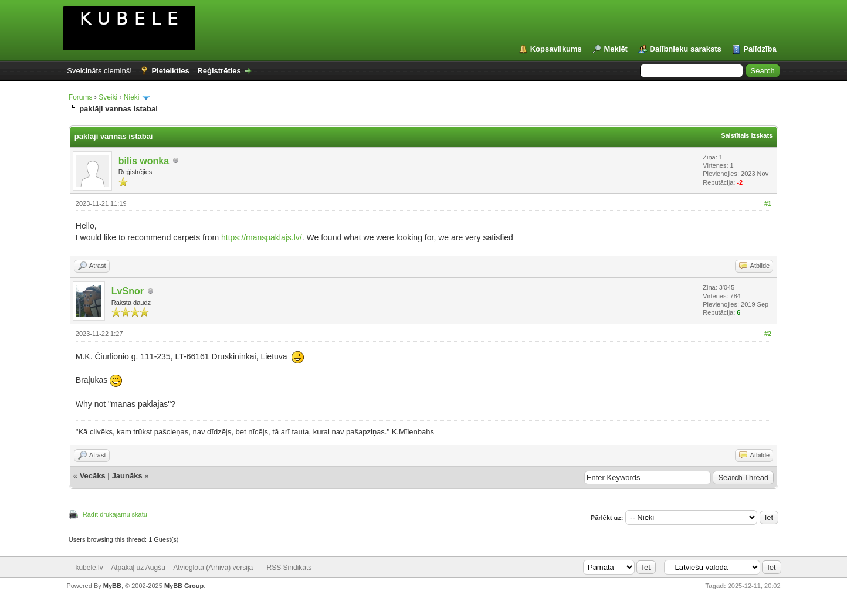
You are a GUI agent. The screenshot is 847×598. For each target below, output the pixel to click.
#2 (767, 333)
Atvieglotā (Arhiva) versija (213, 567)
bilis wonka (143, 161)
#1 (767, 203)
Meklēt (615, 49)
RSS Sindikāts (289, 567)
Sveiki (108, 97)
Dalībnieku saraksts (685, 49)
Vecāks (93, 475)
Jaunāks (127, 475)
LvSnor (127, 291)
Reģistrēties (218, 70)
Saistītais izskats (747, 135)
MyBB (112, 585)
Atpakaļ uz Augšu (138, 567)
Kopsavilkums (556, 49)
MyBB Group (184, 585)
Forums (81, 97)
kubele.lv (89, 567)
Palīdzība (759, 49)
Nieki (132, 97)
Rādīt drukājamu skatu (115, 514)
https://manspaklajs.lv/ (261, 237)
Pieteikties (170, 70)
